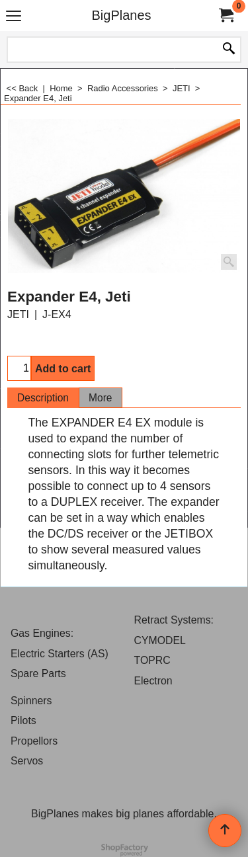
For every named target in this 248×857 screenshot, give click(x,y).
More (100, 397)
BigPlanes (121, 15)
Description (43, 397)
